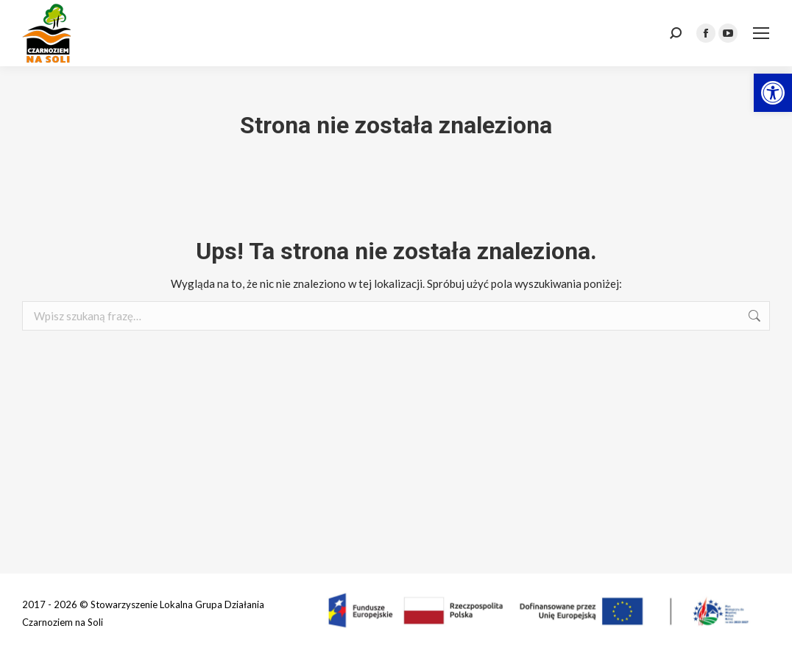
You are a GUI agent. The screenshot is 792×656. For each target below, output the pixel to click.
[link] (773, 93)
